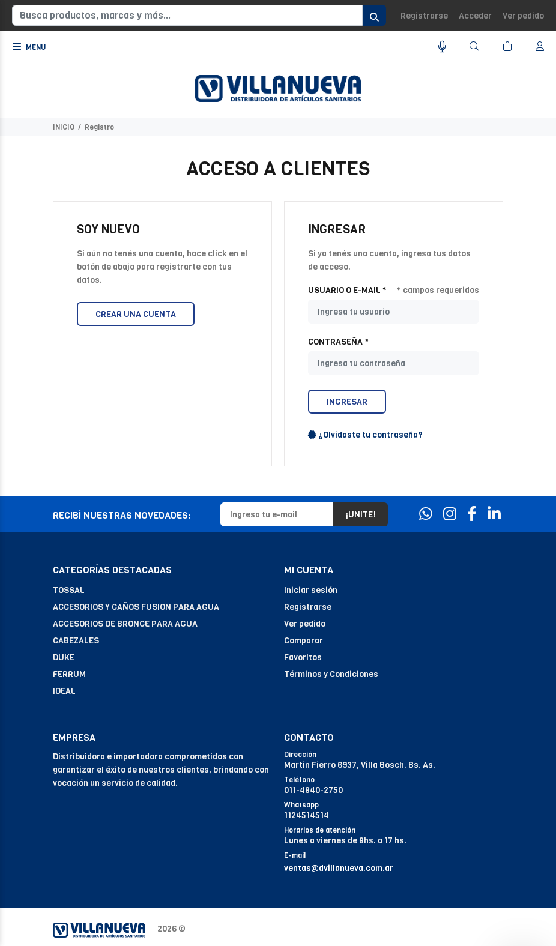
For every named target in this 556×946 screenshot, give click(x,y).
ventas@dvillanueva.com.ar (338, 868)
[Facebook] (472, 514)
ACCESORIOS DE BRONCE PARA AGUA (125, 624)
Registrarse (424, 16)
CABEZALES (76, 640)
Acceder (475, 16)
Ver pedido (523, 16)
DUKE (63, 657)
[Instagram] (450, 514)
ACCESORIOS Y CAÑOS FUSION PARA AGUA (136, 607)
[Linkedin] (494, 514)
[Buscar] (474, 46)
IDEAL (64, 691)
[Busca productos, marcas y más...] (187, 15)
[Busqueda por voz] (442, 47)
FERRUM (69, 674)
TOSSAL (69, 590)
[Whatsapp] (426, 514)
